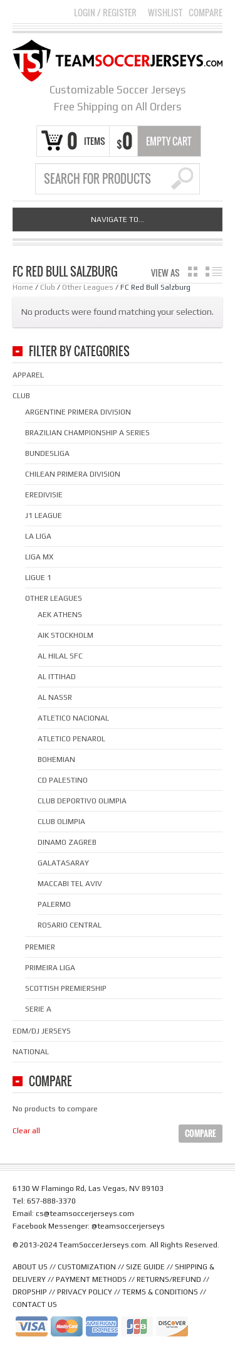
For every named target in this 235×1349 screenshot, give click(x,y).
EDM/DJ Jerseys (42, 1031)
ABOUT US (30, 1266)
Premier (40, 947)
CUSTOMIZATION (87, 1266)
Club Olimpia (61, 821)
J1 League (43, 515)
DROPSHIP (30, 1292)
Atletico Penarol (71, 738)
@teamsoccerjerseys (128, 1226)
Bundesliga (47, 453)
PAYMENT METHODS (91, 1279)
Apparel (28, 375)
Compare (205, 12)
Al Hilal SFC (60, 656)
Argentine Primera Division (78, 412)
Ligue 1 (38, 577)
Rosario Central (70, 925)
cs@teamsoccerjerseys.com (85, 1213)
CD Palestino (63, 780)
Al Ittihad (57, 676)
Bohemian (56, 759)
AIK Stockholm (65, 635)
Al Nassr (55, 697)
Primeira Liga (50, 967)
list (214, 272)
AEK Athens (60, 614)
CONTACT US (35, 1304)
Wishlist (165, 12)
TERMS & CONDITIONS (160, 1292)
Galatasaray (63, 863)
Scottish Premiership (66, 988)
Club (47, 287)
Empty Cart (169, 141)
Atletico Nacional (73, 718)
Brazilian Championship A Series (87, 432)
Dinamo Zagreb (67, 842)
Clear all (26, 1130)
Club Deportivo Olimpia (82, 800)
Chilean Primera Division (72, 474)
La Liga (38, 536)
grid (192, 272)
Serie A (38, 1009)
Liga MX (39, 557)
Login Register (105, 12)
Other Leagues (87, 287)
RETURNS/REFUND (169, 1279)
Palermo (54, 904)
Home (23, 287)
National (31, 1051)
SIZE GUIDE (145, 1266)
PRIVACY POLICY (84, 1292)
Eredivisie (44, 494)
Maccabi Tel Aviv (70, 883)
